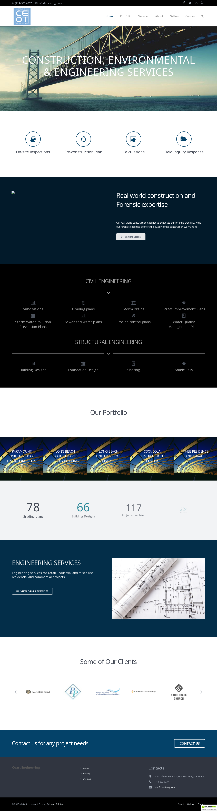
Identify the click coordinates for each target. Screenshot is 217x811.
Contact (87, 779)
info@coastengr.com (50, 3)
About (86, 768)
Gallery (86, 773)
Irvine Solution (57, 804)
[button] (209, 808)
